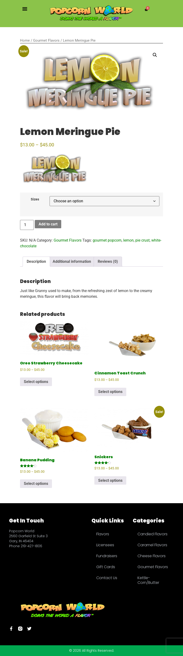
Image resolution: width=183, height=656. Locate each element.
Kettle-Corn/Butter (148, 580)
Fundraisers (106, 556)
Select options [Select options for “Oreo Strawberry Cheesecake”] (36, 381)
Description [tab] (36, 261)
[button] (25, 9)
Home (25, 40)
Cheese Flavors (151, 556)
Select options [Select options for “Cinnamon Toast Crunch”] (110, 391)
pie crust (142, 240)
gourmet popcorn (107, 240)
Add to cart (48, 224)
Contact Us (106, 578)
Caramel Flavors (152, 545)
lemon (128, 240)
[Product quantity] (27, 225)
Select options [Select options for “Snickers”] (110, 480)
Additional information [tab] (72, 261)
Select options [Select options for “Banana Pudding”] (36, 483)
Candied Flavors (152, 534)
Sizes (35, 199)
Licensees (105, 545)
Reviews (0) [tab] (108, 261)
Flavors (102, 534)
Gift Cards (105, 567)
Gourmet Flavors (46, 40)
